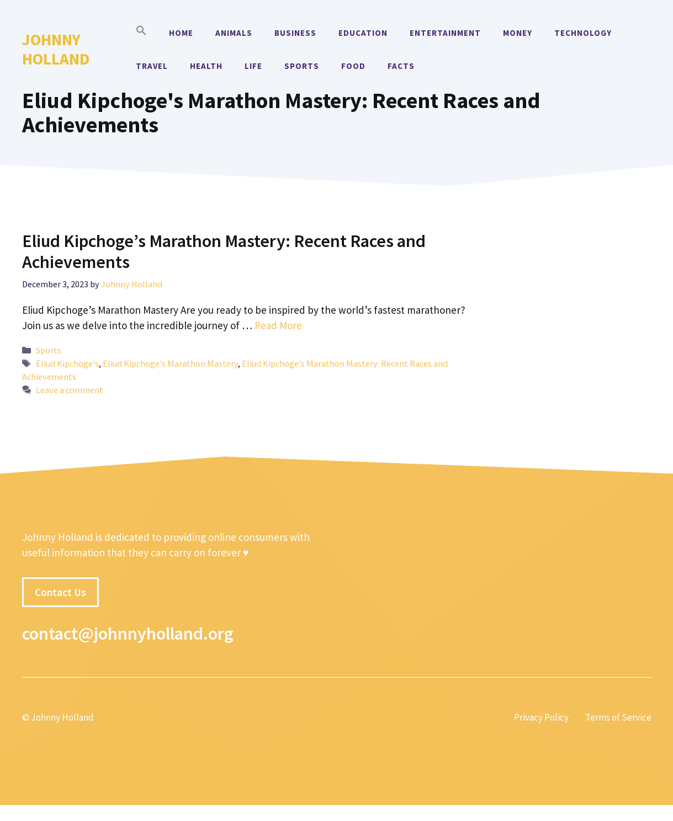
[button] (141, 33)
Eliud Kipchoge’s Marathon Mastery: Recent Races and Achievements (224, 251)
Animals (233, 33)
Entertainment (445, 33)
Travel (152, 66)
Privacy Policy (541, 717)
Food (353, 66)
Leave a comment (69, 389)
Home (181, 33)
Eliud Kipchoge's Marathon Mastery (170, 363)
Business (295, 33)
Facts (401, 66)
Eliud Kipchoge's (67, 363)
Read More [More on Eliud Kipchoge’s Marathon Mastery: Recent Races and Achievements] (278, 325)
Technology (583, 33)
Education (363, 33)
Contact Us (60, 592)
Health (206, 66)
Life (253, 66)
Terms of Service (618, 717)
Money (517, 33)
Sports (301, 66)
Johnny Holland (55, 49)
